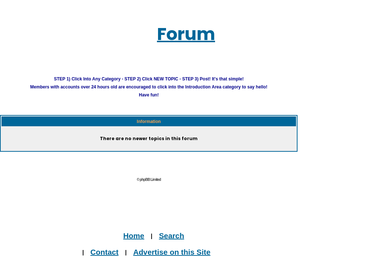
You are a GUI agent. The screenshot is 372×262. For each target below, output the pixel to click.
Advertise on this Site (203, 248)
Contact (153, 248)
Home (174, 232)
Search (201, 232)
